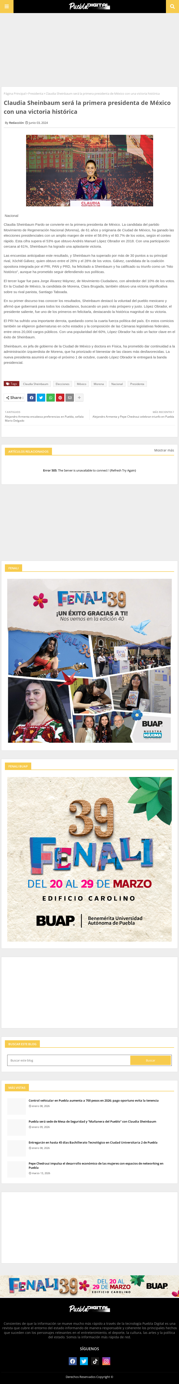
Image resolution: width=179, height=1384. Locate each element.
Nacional (117, 384)
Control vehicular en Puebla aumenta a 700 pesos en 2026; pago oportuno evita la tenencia (94, 1100)
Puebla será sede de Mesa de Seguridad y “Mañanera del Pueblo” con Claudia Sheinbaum (92, 1121)
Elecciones (62, 384)
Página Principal (15, 93)
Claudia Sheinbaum (35, 384)
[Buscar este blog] (69, 1060)
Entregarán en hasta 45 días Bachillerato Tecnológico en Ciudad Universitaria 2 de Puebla (93, 1142)
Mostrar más (164, 450)
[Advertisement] (89, 49)
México (81, 384)
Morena (99, 384)
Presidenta (35, 93)
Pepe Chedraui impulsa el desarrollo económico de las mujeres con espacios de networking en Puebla (96, 1165)
